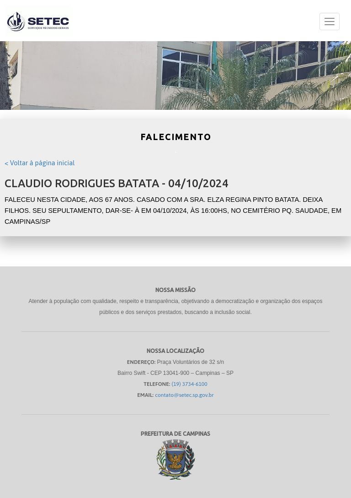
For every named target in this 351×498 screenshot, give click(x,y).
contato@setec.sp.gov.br (184, 395)
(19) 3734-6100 (189, 384)
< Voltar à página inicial (39, 163)
